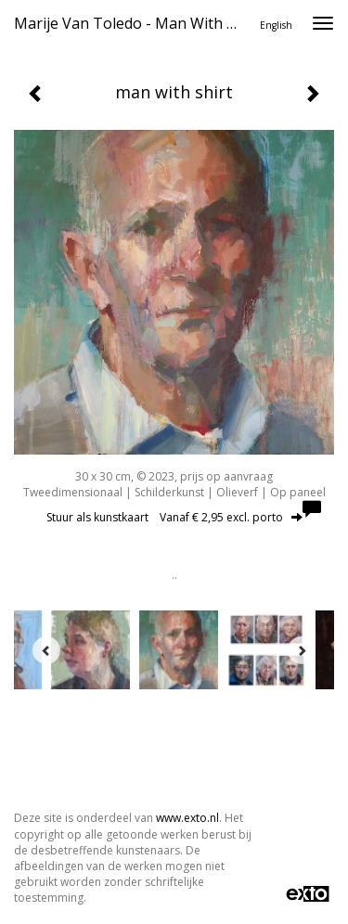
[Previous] (46, 650)
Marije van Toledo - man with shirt (133, 23)
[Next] (302, 650)
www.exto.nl (187, 818)
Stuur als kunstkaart (174, 517)
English (276, 25)
